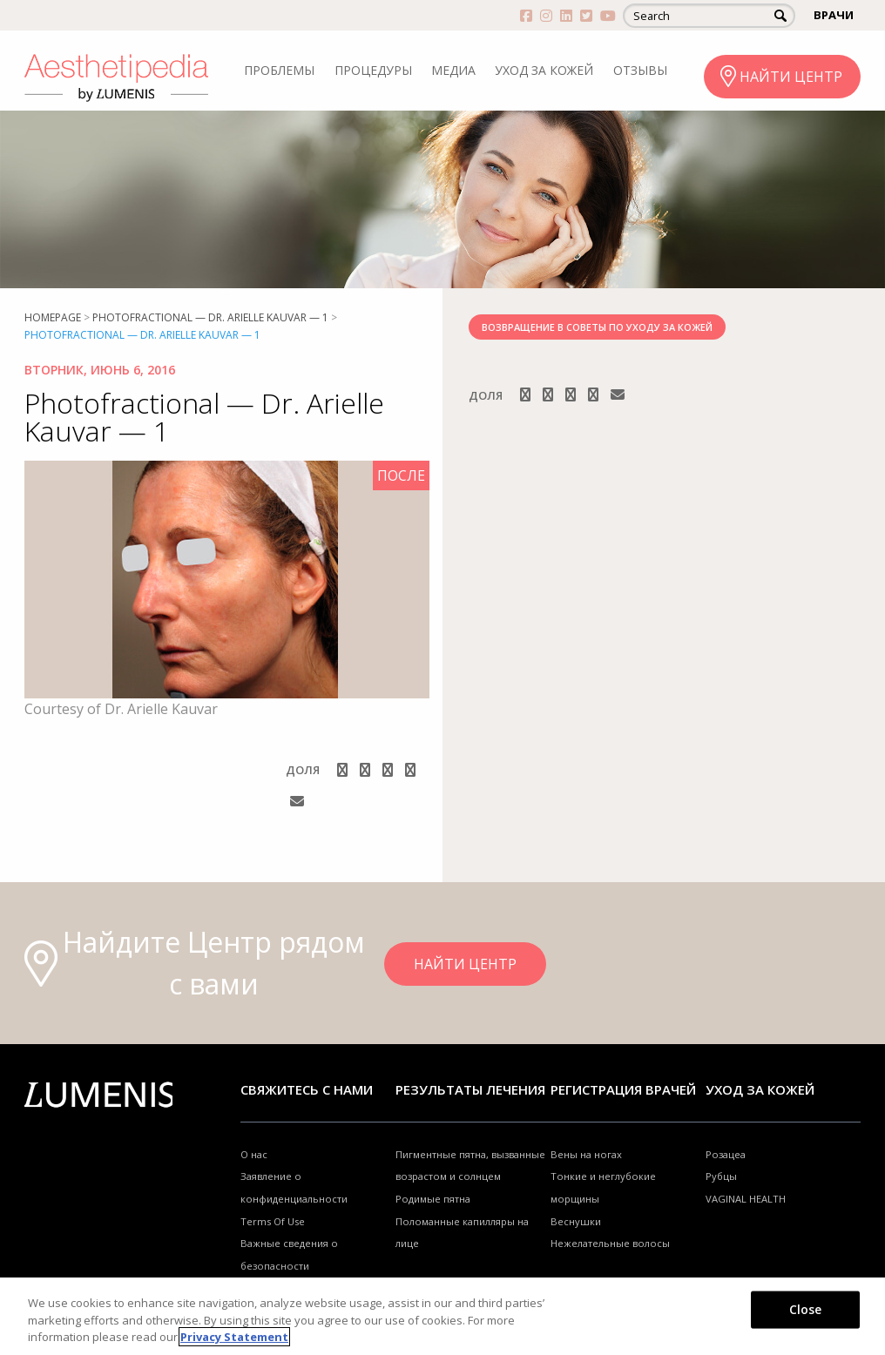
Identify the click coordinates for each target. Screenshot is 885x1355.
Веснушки (576, 1221)
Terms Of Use (272, 1221)
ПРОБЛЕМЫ (279, 70)
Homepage (52, 317)
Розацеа (726, 1154)
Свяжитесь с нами (306, 1089)
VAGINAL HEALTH (746, 1198)
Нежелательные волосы (610, 1243)
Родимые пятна (432, 1198)
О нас (253, 1154)
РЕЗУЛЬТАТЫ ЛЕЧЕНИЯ (470, 1089)
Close (805, 1308)
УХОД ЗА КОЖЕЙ (544, 70)
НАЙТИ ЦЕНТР (791, 76)
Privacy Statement (234, 1337)
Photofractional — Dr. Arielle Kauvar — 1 (210, 317)
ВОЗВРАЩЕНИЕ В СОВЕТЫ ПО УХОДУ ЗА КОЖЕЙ (597, 327)
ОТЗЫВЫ (640, 70)
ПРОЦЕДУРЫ (373, 70)
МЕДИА (453, 70)
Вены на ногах (586, 1154)
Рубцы (721, 1176)
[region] (442, 1316)
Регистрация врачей (623, 1089)
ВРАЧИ (834, 15)
